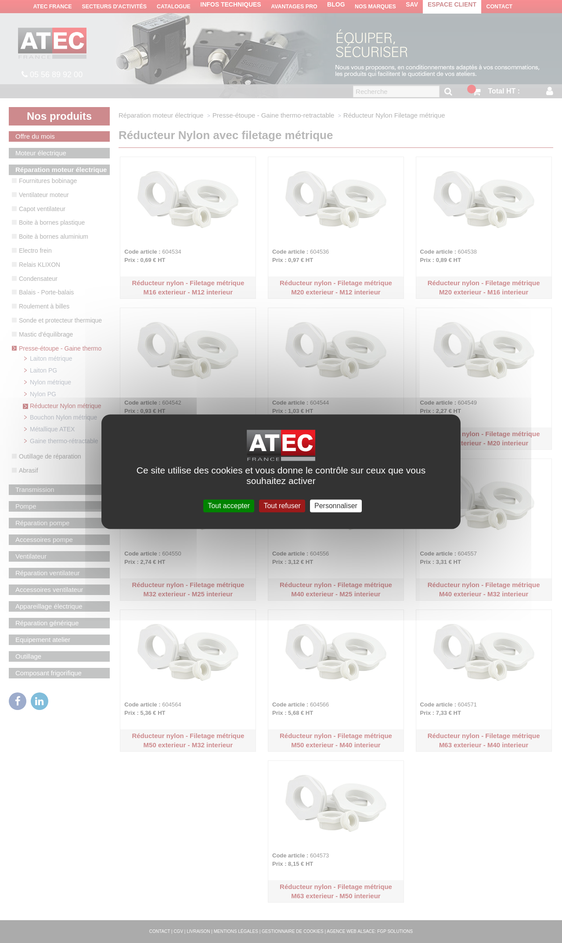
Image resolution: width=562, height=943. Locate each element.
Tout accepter (229, 505)
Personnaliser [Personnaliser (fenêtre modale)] (335, 505)
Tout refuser (281, 505)
